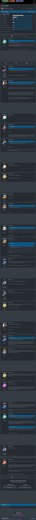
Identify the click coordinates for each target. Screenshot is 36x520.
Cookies (23, 514)
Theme (13, 514)
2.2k (4, 87)
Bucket (4, 38)
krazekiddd (4, 291)
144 (4, 180)
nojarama (4, 459)
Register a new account (9, 487)
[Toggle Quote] (9, 40)
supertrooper (4, 225)
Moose (4, 139)
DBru (4, 279)
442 (4, 266)
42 (4, 466)
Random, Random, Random (10, 8)
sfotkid (4, 163)
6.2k (4, 286)
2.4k (4, 389)
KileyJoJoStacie (4, 114)
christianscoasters (4, 193)
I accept (32, 518)
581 (4, 45)
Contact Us (20, 514)
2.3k (4, 210)
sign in (3, 31)
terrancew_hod (4, 80)
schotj (4, 124)
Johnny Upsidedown (4, 259)
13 (4, 121)
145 (4, 131)
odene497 (4, 203)
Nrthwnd (4, 66)
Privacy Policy (16, 514)
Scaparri (4, 382)
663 (4, 170)
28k (4, 73)
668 (4, 232)
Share (28, 8)
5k (4, 146)
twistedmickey (4, 173)
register (6, 31)
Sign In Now (25, 487)
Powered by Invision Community (18, 515)
